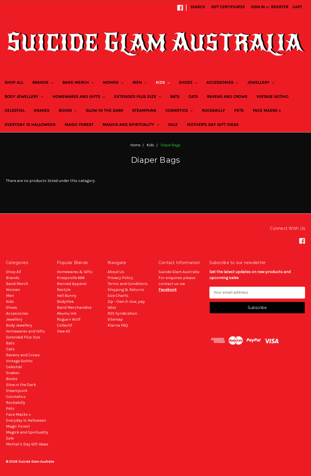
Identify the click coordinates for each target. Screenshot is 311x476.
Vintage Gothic (272, 96)
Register (279, 7)
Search (197, 7)
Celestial (15, 110)
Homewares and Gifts (78, 96)
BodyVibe (65, 301)
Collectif (64, 325)
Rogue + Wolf (68, 319)
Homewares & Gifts (75, 271)
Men (139, 82)
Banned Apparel (71, 283)
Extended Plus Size (137, 96)
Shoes (188, 82)
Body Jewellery (24, 96)
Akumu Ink (66, 313)
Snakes (42, 110)
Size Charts (118, 295)
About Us (116, 271)
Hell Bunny (66, 295)
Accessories (222, 82)
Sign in (258, 7)
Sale (173, 124)
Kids (163, 82)
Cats (193, 96)
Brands (42, 82)
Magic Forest (79, 124)
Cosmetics (179, 110)
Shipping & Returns (126, 289)
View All (63, 331)
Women (113, 82)
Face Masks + (267, 110)
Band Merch (78, 82)
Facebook (167, 289)
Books (68, 110)
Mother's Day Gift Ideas (213, 124)
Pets (239, 110)
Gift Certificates (228, 7)
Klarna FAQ (118, 325)
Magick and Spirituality (130, 124)
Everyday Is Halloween (30, 124)
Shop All (14, 82)
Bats (174, 96)
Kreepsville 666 (71, 277)
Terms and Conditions (128, 283)
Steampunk (144, 110)
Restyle (63, 289)
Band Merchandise (74, 307)
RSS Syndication (122, 313)
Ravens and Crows (227, 96)
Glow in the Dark (104, 110)
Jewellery (260, 82)
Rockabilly (213, 110)
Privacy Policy (120, 277)
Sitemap (115, 319)
